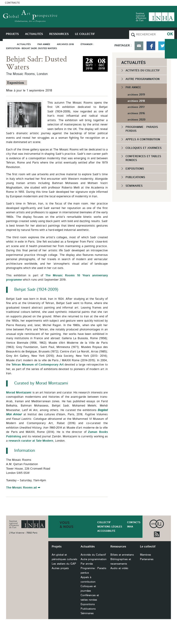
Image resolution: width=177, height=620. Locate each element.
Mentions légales (109, 526)
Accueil (10, 44)
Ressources (118, 546)
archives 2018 (136, 101)
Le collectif (147, 546)
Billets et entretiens (122, 555)
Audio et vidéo (119, 568)
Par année (133, 87)
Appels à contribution (143, 139)
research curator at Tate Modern (31, 440)
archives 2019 (136, 94)
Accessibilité (106, 531)
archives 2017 (136, 107)
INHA (130, 526)
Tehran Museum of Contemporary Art (38, 364)
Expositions (135, 168)
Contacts (133, 522)
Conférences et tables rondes (143, 158)
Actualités (88, 546)
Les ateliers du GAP (64, 564)
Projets (56, 546)
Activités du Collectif (143, 70)
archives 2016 (136, 113)
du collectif (171, 49)
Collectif (104, 522)
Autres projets (60, 568)
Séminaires (134, 185)
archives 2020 (136, 119)
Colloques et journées (144, 148)
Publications (135, 177)
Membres (145, 555)
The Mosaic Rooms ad (21, 487)
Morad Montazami (18, 392)
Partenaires (147, 559)
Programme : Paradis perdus (142, 129)
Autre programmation (143, 79)
